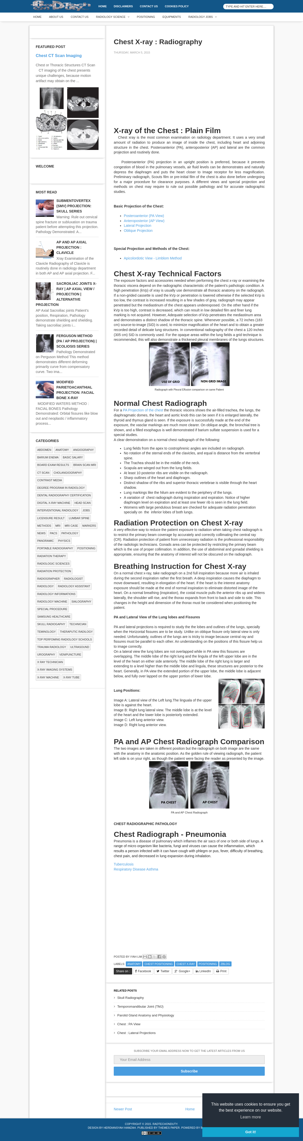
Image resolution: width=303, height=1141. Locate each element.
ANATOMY (134, 963)
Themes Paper (169, 1127)
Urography (46, 654)
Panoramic (45, 540)
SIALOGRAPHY (81, 601)
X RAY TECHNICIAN (50, 662)
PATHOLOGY (69, 533)
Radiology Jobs (200, 16)
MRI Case (71, 525)
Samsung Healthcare (53, 616)
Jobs (86, 510)
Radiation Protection (54, 571)
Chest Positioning (158, 963)
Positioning (146, 16)
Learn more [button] (250, 1117)
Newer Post (123, 1109)
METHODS (44, 525)
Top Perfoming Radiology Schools (64, 639)
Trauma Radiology (51, 646)
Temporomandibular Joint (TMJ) (140, 1006)
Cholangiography (68, 472)
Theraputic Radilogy (76, 631)
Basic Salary (73, 457)
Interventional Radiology (57, 510)
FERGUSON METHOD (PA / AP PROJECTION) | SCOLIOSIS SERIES (76, 341)
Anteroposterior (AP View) (144, 221)
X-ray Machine (48, 677)
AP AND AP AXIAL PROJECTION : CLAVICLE (71, 247)
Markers (89, 525)
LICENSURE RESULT (51, 518)
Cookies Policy (177, 6)
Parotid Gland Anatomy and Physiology (145, 1015)
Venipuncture (70, 654)
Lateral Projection (137, 226)
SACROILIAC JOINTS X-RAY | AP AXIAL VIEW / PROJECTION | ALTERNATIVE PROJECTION (66, 294)
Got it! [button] (250, 1132)
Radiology (45, 586)
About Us (56, 16)
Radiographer (48, 578)
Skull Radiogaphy (51, 624)
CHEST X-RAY (185, 963)
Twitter (165, 971)
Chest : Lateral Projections (136, 1033)
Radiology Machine (52, 601)
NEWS (41, 533)
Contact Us (149, 6)
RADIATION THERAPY (51, 556)
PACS (53, 533)
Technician (77, 624)
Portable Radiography (55, 548)
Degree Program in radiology (61, 487)
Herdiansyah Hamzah (120, 1127)
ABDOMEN (44, 449)
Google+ (184, 971)
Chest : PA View (128, 1024)
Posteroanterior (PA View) (144, 216)
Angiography (83, 449)
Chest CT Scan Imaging (59, 55)
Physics (64, 540)
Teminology (46, 631)
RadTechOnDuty (165, 1123)
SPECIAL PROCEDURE (52, 609)
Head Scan (82, 502)
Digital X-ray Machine (53, 502)
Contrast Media (49, 480)
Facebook (144, 971)
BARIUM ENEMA (48, 457)
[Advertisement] (151, 93)
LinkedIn (205, 971)
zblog (225, 963)
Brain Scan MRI (84, 464)
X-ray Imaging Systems (54, 669)
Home (102, 6)
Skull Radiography (130, 998)
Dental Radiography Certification (64, 495)
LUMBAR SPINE (79, 518)
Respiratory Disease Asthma (136, 869)
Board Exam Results (53, 464)
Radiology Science (111, 16)
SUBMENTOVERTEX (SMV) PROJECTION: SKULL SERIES (73, 206)
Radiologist (73, 578)
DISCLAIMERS (123, 6)
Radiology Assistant (74, 586)
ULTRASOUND (79, 646)
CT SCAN (43, 472)
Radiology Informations (56, 593)
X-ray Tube (71, 677)
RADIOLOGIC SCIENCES (53, 563)
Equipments (172, 16)
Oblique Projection (138, 231)
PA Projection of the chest (143, 410)
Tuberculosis (124, 864)
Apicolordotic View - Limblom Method (153, 258)
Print (223, 971)
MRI (57, 525)
